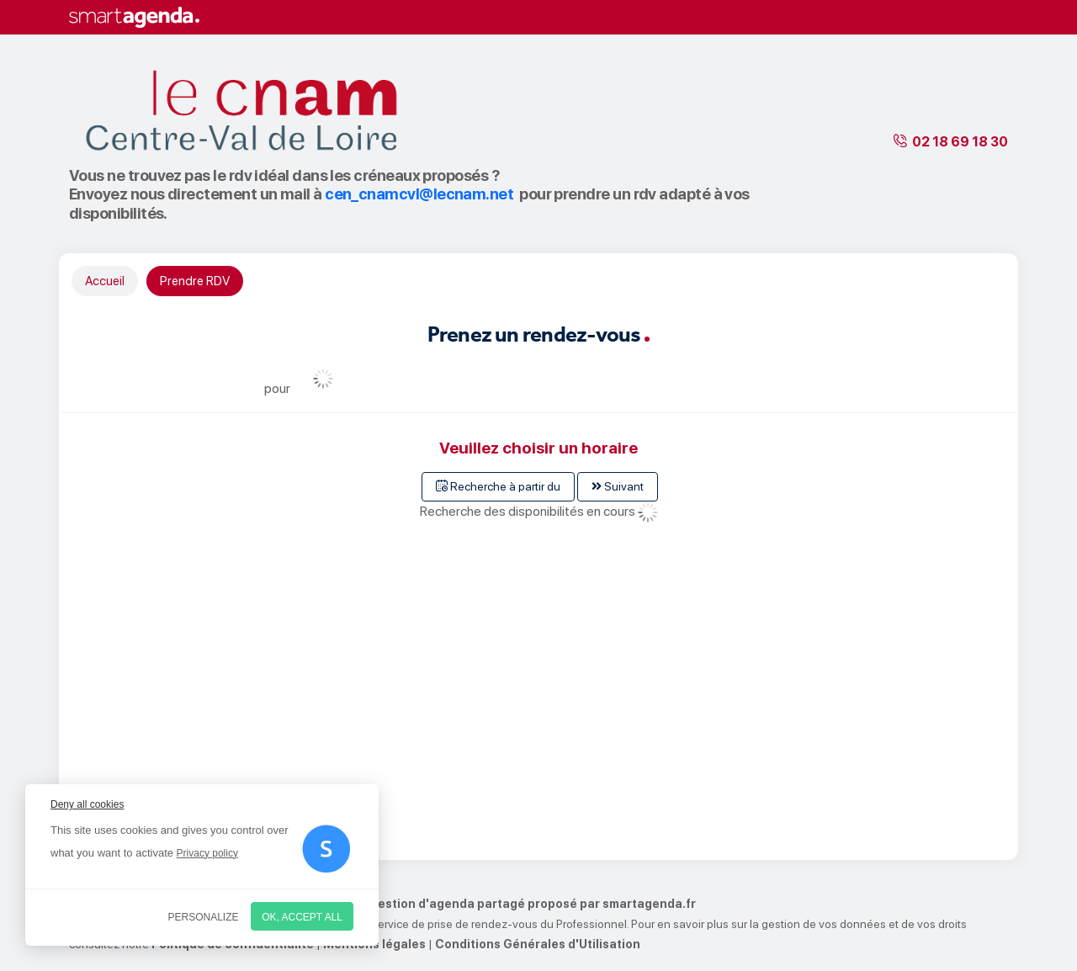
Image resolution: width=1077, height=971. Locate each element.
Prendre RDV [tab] (195, 281)
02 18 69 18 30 (960, 142)
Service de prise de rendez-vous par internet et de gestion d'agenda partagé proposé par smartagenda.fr (382, 903)
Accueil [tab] (105, 281)
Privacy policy (207, 853)
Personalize (203, 917)
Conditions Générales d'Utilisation (537, 944)
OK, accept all (302, 917)
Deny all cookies (87, 804)
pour (277, 388)
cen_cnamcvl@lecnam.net (419, 194)
